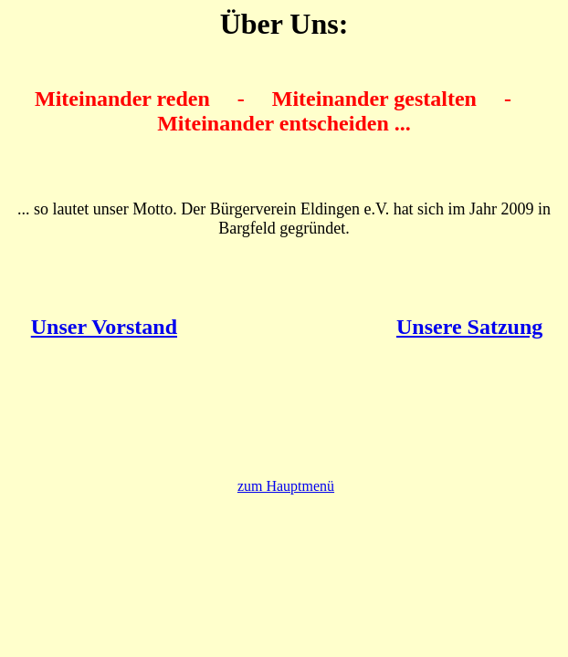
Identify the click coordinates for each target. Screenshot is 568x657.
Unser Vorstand (104, 327)
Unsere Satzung (469, 327)
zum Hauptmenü (285, 486)
